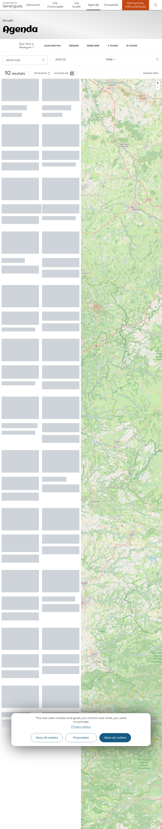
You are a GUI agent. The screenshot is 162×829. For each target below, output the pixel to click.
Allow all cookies (115, 737)
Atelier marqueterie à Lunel (60, 427)
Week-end (93, 45)
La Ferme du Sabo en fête (60, 262)
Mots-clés (13, 60)
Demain (73, 45)
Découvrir (33, 5)
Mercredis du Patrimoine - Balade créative (18, 660)
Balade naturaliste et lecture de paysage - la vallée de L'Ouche (59, 371)
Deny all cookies (47, 737)
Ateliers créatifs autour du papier (56, 208)
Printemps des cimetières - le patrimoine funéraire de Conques (19, 542)
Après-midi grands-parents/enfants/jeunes (21, 208)
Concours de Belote (58, 598)
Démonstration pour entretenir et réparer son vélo (19, 318)
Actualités (111, 5)
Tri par (42, 73)
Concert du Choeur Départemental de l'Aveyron (18, 483)
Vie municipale (55, 4)
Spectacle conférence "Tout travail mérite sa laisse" (20, 371)
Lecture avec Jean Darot (57, 316)
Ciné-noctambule (56, 107)
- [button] (158, 88)
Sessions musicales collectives (59, 155)
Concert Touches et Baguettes (58, 538)
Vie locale (76, 4)
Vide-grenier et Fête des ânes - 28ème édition (18, 602)
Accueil (8, 20)
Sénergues (12, 5)
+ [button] (158, 83)
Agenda (93, 5)
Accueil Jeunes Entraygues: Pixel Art (60, 658)
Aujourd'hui (52, 45)
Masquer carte (148, 73)
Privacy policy (81, 727)
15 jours (131, 45)
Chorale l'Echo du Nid (19, 425)
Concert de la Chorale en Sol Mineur (20, 155)
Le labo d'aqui (13, 260)
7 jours (113, 45)
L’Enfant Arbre (54, 479)
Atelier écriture (14, 107)
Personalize (81, 737)
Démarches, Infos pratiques (135, 4)
